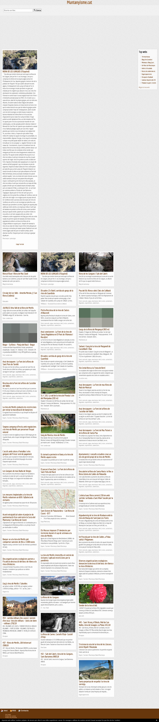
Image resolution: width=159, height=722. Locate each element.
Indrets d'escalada (147, 68)
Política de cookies (10, 716)
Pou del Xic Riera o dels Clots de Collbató (95, 290)
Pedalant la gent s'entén (149, 83)
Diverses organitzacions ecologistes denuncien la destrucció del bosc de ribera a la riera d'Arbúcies (96, 563)
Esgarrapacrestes (147, 74)
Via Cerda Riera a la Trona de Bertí (92, 367)
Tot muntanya (146, 57)
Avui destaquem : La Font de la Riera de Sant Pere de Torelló (18, 363)
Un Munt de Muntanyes (148, 65)
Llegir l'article (20, 244)
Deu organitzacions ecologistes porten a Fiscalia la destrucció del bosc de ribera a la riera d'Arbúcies (19, 561)
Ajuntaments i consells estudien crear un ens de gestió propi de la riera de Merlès (95, 455)
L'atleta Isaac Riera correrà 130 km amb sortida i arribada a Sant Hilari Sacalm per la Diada (96, 498)
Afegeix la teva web (144, 87)
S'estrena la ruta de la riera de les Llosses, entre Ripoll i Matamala (95, 645)
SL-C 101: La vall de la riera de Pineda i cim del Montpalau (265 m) (57, 397)
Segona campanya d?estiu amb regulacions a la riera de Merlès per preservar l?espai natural (19, 429)
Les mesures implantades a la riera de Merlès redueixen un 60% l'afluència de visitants (18, 497)
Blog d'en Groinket (147, 60)
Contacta (23, 711)
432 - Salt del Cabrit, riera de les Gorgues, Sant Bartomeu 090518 (57, 655)
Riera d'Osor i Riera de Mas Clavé (15, 273)
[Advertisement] (79, 32)
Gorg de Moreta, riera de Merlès (53, 435)
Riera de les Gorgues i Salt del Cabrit (93, 273)
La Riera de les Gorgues (50, 597)
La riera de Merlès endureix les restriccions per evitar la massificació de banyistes (19, 408)
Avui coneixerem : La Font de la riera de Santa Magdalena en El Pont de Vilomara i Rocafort (57, 334)
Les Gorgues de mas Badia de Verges (17, 471)
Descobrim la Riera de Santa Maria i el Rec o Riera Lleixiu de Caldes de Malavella (96, 472)
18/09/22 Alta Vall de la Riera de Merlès (18, 307)
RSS (13, 711)
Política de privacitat (11, 717)
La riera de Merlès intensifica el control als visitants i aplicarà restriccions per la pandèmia (57, 558)
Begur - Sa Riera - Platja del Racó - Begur (19, 344)
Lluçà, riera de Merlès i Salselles (15, 583)
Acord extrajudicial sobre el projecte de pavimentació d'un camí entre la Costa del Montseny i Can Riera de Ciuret (19, 517)
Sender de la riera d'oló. (88, 605)
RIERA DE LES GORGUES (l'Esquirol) (16, 71)
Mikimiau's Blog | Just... (148, 62)
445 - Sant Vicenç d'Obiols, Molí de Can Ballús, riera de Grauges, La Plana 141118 (94, 623)
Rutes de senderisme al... (149, 71)
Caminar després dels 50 (149, 80)
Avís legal (8, 714)
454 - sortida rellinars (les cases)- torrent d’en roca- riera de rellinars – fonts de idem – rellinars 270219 (20, 621)
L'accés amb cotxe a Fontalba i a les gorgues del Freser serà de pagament (17, 452)
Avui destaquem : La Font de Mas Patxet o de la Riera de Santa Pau (95, 431)
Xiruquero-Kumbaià (147, 77)
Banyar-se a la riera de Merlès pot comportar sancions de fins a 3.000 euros (19, 540)
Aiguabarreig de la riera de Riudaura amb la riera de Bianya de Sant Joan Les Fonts (95, 516)
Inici (5, 711)
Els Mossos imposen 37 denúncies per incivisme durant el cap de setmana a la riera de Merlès (56, 533)
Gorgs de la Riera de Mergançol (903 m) (94, 329)
